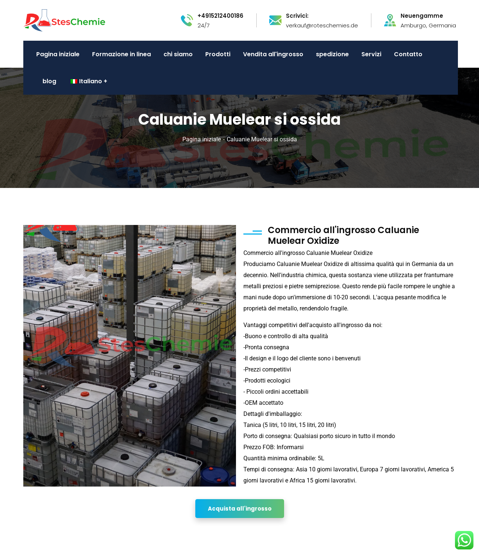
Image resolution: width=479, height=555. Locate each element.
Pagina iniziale (201, 139)
